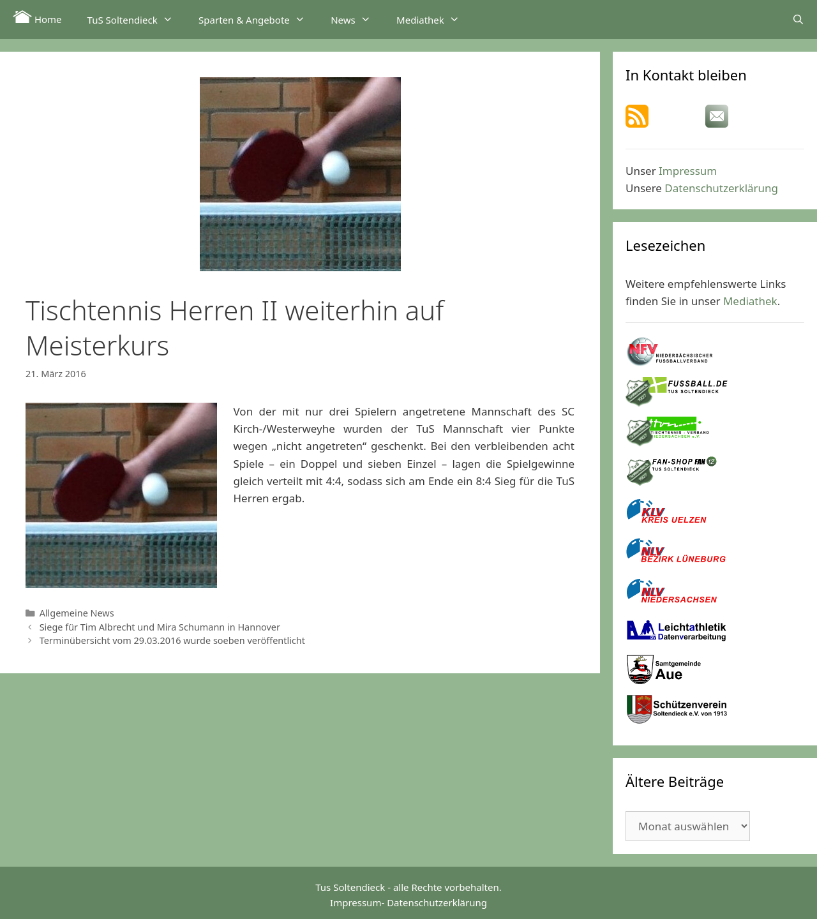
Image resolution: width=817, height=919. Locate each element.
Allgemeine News (77, 613)
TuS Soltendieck (136, 19)
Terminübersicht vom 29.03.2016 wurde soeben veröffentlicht (172, 640)
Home (37, 18)
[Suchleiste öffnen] (798, 19)
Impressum (688, 170)
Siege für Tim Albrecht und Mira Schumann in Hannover (160, 627)
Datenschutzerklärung (721, 188)
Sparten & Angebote (258, 19)
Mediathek (434, 19)
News (357, 19)
